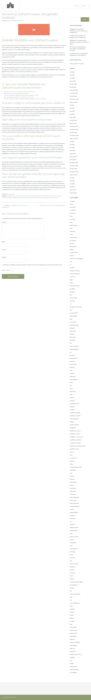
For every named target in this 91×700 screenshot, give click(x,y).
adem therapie (73, 225)
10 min (71, 204)
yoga (71, 624)
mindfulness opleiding (75, 440)
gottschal (72, 328)
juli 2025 (72, 105)
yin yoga (72, 621)
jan (70, 352)
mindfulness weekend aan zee (78, 446)
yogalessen (73, 651)
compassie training (75, 270)
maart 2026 (73, 81)
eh (70, 304)
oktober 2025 (73, 96)
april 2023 (72, 187)
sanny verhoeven (74, 503)
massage (72, 400)
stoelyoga (72, 551)
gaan (71, 319)
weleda (72, 612)
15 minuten (73, 210)
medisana (72, 406)
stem (71, 545)
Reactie (4, 222)
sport (71, 533)
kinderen (72, 373)
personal (72, 479)
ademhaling (9, 196)
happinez (72, 334)
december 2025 (74, 90)
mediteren (4, 197)
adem (71, 222)
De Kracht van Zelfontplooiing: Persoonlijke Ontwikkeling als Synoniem (78, 48)
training (72, 579)
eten (71, 310)
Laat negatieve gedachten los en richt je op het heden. (19, 97)
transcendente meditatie (76, 582)
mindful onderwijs (74, 424)
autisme (72, 243)
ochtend (72, 461)
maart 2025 (73, 117)
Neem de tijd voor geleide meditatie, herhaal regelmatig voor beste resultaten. (25, 98)
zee (71, 660)
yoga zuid (72, 648)
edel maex (72, 301)
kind (71, 370)
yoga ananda (73, 627)
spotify (71, 539)
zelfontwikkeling (74, 669)
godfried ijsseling (74, 325)
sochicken (72, 515)
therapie (72, 569)
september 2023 (74, 171)
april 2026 (72, 78)
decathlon (72, 288)
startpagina (73, 542)
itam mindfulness (74, 349)
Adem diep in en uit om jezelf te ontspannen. (17, 93)
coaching (72, 267)
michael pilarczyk (74, 418)
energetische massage (76, 307)
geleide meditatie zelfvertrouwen (45, 196)
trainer (71, 576)
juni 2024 (72, 144)
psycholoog (73, 488)
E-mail (4, 249)
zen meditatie (73, 672)
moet (71, 455)
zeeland (72, 663)
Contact (83, 5)
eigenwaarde (22, 196)
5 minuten (72, 219)
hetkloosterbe (19, 20)
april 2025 (72, 114)
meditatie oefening (75, 412)
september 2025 (74, 99)
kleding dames (73, 379)
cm (70, 264)
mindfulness (73, 427)
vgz (71, 591)
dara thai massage (74, 285)
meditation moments (75, 415)
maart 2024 (73, 153)
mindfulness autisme (75, 430)
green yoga (73, 331)
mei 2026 (72, 75)
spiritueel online (74, 527)
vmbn (71, 597)
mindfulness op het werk (76, 437)
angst (71, 234)
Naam (4, 241)
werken (72, 615)
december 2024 (74, 126)
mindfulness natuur (75, 434)
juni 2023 (72, 180)
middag (72, 421)
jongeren (72, 361)
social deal (72, 518)
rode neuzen (73, 500)
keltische (72, 367)
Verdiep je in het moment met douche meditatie (52, 205)
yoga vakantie (73, 645)
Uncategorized (11, 194)
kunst (71, 388)
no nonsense (73, 458)
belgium (72, 249)
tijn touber (72, 573)
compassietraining (74, 273)
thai (71, 560)
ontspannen (27, 197)
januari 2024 (73, 159)
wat (71, 600)
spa (71, 521)
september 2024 (74, 135)
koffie (71, 382)
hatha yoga (73, 337)
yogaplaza (72, 657)
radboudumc (73, 491)
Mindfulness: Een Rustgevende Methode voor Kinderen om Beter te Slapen (79, 42)
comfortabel (16, 196)
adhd (71, 228)
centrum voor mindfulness (77, 258)
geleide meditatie (31, 196)
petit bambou (73, 482)
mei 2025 (72, 111)
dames (71, 282)
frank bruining (73, 316)
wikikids (72, 618)
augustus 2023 (74, 174)
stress (71, 554)
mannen (72, 397)
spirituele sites (74, 530)
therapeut (72, 566)
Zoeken (85, 19)
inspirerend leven (74, 346)
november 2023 (74, 165)
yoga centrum (73, 633)
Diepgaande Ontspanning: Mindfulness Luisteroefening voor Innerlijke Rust (79, 30)
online (71, 464)
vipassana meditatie (75, 594)
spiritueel (72, 524)
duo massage (73, 298)
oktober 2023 (73, 168)
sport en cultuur (74, 536)
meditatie (72, 409)
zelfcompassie (73, 666)
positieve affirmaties (36, 197)
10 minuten (73, 207)
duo (71, 295)
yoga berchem (73, 630)
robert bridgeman (74, 497)
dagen (71, 279)
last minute (73, 391)
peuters (72, 485)
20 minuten (73, 213)
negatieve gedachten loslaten (16, 197)
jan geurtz (72, 355)
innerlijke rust (58, 196)
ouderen (72, 476)
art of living (73, 240)
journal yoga (73, 364)
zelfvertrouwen (53, 197)
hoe (71, 343)
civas (71, 261)
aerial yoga (72, 231)
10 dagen (72, 201)
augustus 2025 (74, 102)
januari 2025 (73, 123)
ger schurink (73, 322)
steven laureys (74, 548)
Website (4, 257)
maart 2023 (73, 190)
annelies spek (73, 237)
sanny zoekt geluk (74, 506)
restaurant (72, 494)
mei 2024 (72, 147)
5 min (71, 216)
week (71, 606)
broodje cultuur (74, 252)
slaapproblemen (74, 512)
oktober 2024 (73, 132)
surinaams (72, 557)
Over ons (76, 5)
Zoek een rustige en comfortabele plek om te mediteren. (20, 91)
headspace (73, 340)
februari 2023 (73, 193)
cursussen (72, 276)
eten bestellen (74, 313)
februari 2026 (73, 84)
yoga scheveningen (75, 642)
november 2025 (74, 93)
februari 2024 (73, 156)
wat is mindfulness (75, 603)
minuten (72, 452)
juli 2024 (72, 141)
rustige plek (45, 197)
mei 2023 (72, 183)
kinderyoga (73, 376)
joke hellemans (74, 358)
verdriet (72, 588)
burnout (72, 255)
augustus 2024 (74, 138)
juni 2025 (72, 108)
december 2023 (74, 162)
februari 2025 (73, 120)
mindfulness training (75, 443)
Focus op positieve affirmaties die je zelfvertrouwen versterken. (22, 95)
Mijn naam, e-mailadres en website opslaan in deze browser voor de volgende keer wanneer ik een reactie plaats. (33, 264)
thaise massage (74, 563)
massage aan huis (74, 403)
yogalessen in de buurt (76, 654)
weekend (72, 609)
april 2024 (72, 150)
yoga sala (72, 639)
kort (71, 385)
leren (71, 394)
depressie (72, 292)
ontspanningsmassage (76, 467)
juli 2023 (72, 177)
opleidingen (73, 470)
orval (71, 473)
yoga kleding (73, 636)
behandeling (73, 246)
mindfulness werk (74, 449)
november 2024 (74, 129)
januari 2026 (73, 87)
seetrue (72, 509)
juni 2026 (72, 72)
